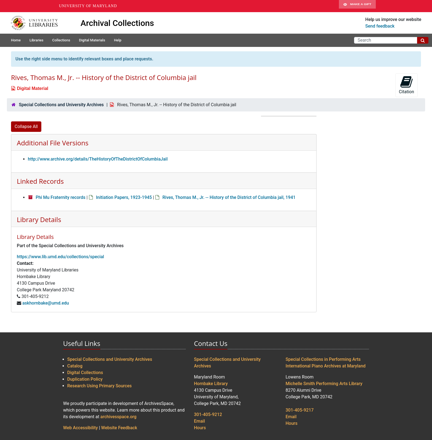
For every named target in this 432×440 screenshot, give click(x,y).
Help (117, 40)
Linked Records (40, 181)
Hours (200, 427)
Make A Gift (357, 6)
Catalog (74, 366)
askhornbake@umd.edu (45, 303)
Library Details (39, 219)
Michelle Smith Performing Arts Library (324, 383)
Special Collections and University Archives (61, 104)
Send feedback (380, 26)
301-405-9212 (208, 414)
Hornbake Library (211, 383)
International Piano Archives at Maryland (326, 366)
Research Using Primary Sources (99, 385)
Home (16, 40)
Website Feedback (119, 427)
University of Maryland (88, 6)
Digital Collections (85, 372)
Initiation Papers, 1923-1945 (124, 197)
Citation (406, 84)
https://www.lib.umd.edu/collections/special (60, 256)
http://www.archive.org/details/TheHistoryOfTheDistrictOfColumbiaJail (98, 159)
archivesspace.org (118, 416)
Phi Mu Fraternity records (60, 197)
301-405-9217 (300, 410)
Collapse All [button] (26, 126)
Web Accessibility (80, 427)
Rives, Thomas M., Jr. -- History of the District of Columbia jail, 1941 (228, 197)
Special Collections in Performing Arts (323, 359)
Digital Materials (92, 40)
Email (199, 421)
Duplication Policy (84, 379)
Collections (61, 40)
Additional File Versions (52, 142)
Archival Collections (117, 23)
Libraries (36, 40)
